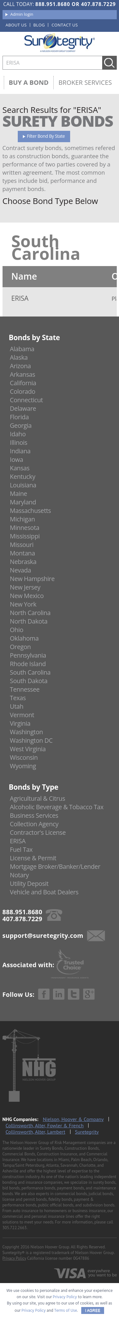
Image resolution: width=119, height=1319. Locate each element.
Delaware (23, 408)
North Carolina (30, 612)
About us (16, 25)
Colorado (22, 391)
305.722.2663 (15, 1227)
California (23, 383)
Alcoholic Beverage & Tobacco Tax (56, 807)
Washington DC (31, 740)
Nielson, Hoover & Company (73, 1119)
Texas (18, 698)
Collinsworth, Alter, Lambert (35, 1132)
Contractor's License (38, 832)
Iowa (16, 459)
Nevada (20, 570)
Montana (22, 553)
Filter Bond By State (46, 136)
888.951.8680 (52, 4)
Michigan (22, 519)
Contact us (64, 25)
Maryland (23, 502)
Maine (18, 493)
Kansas (20, 468)
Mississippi (25, 536)
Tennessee (24, 689)
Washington (26, 732)
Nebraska (23, 561)
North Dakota (28, 621)
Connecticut (26, 400)
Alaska (19, 357)
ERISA (17, 841)
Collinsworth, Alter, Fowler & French (45, 1125)
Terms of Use (65, 1310)
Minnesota (24, 527)
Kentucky (22, 476)
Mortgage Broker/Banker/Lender (55, 866)
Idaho (18, 434)
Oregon (20, 646)
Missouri (21, 544)
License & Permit (33, 858)
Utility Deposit (29, 883)
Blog (39, 25)
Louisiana (23, 485)
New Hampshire (32, 578)
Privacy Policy (14, 1258)
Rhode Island (28, 664)
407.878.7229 (98, 4)
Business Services (34, 815)
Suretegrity (87, 1132)
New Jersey (25, 587)
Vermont (22, 715)
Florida (19, 417)
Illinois (18, 442)
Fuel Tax (21, 849)
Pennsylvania (28, 655)
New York (23, 604)
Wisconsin (24, 757)
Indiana (20, 451)
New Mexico (27, 595)
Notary (19, 875)
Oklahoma (24, 638)
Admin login (21, 14)
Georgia (20, 425)
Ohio (16, 629)
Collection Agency (34, 824)
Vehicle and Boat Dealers (44, 892)
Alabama (22, 349)
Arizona (20, 366)
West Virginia (28, 749)
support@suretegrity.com (43, 935)
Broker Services (85, 82)
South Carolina (30, 672)
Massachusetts (30, 510)
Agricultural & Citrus (37, 798)
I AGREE (92, 1310)
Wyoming (23, 766)
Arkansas (22, 374)
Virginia (20, 723)
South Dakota (28, 681)
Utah (16, 706)
